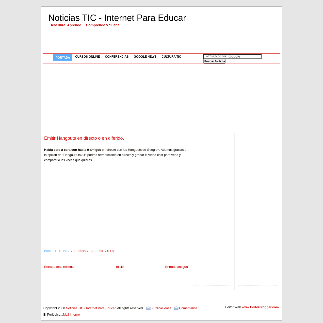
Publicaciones (161, 308)
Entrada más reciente (59, 267)
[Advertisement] (161, 98)
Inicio (120, 267)
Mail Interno (71, 314)
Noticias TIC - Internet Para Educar (117, 18)
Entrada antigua (176, 267)
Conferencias (117, 56)
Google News (145, 56)
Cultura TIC (171, 56)
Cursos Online (87, 56)
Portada (63, 57)
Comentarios (188, 308)
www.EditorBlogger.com (260, 307)
